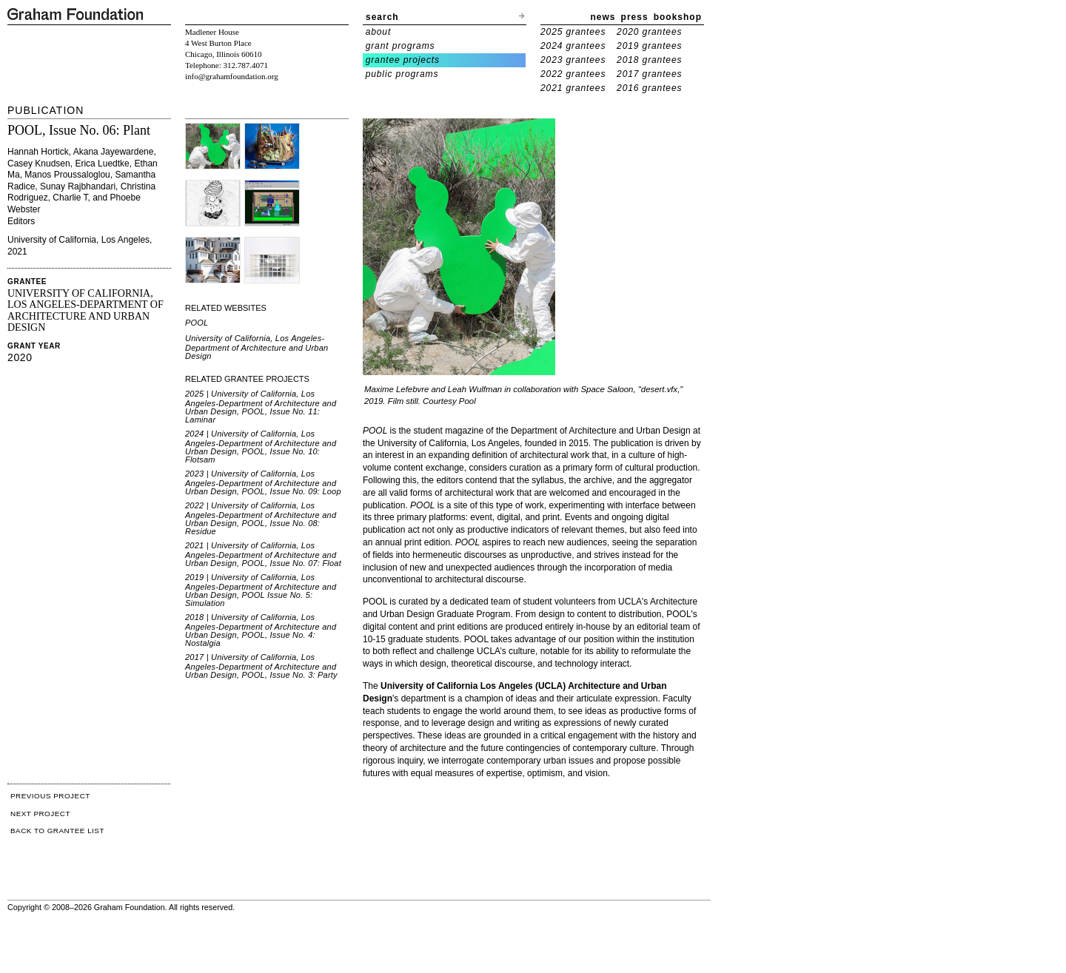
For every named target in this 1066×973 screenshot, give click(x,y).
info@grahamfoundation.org (231, 76)
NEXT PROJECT (40, 813)
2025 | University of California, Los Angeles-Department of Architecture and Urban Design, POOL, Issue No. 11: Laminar (260, 406)
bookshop (678, 17)
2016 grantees (649, 88)
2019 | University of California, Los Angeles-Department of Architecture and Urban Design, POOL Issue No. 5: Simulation (260, 590)
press (634, 17)
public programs (402, 74)
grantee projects (403, 60)
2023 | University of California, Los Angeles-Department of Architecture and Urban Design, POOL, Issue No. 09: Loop (263, 482)
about (379, 32)
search (382, 17)
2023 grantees (573, 60)
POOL (196, 322)
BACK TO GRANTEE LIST (57, 830)
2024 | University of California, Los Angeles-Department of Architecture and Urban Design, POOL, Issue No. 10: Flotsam (260, 446)
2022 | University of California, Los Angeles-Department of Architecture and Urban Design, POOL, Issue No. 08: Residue (260, 518)
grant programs (400, 46)
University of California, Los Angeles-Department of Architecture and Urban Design (256, 347)
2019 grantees (649, 46)
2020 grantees (649, 32)
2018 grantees (649, 60)
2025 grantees (573, 32)
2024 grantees (573, 46)
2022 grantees (573, 74)
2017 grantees (649, 74)
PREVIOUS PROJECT (50, 796)
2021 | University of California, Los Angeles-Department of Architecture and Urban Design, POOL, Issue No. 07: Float (263, 554)
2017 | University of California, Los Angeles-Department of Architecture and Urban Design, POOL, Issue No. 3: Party (261, 666)
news (603, 17)
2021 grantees (573, 88)
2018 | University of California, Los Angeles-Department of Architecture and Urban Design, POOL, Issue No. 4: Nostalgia (260, 630)
